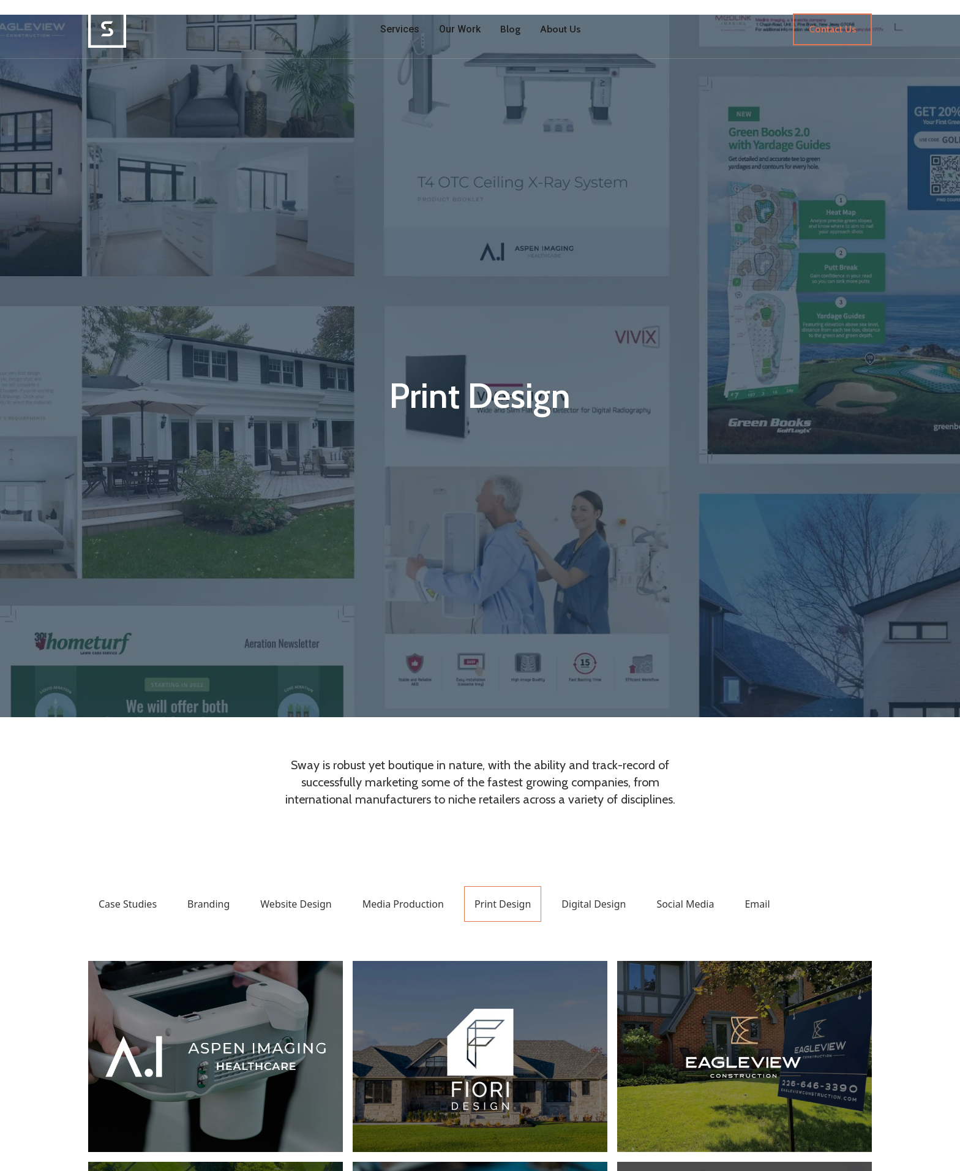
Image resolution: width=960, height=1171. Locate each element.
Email (757, 904)
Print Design (502, 904)
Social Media (685, 904)
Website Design (295, 904)
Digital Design (593, 904)
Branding (208, 904)
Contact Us (832, 29)
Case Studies (128, 904)
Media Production (403, 904)
